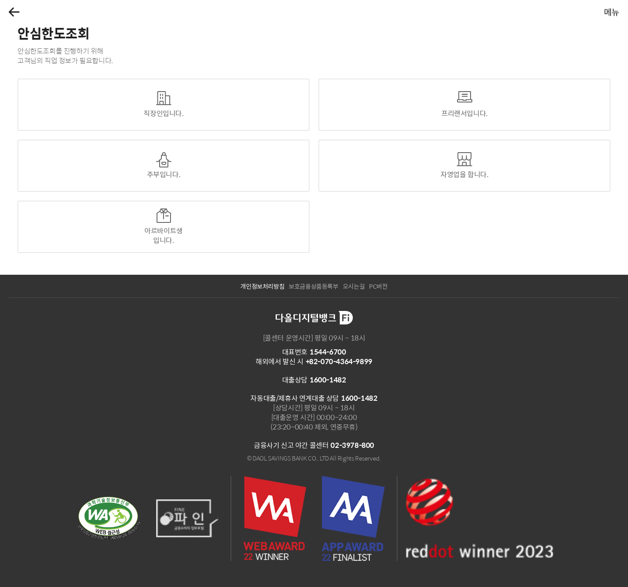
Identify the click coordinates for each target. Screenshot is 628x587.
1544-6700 (328, 351)
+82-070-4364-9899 (339, 361)
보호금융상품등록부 (313, 286)
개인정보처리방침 (262, 286)
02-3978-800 (352, 445)
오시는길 (354, 286)
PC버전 (378, 286)
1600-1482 (328, 379)
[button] (14, 12)
